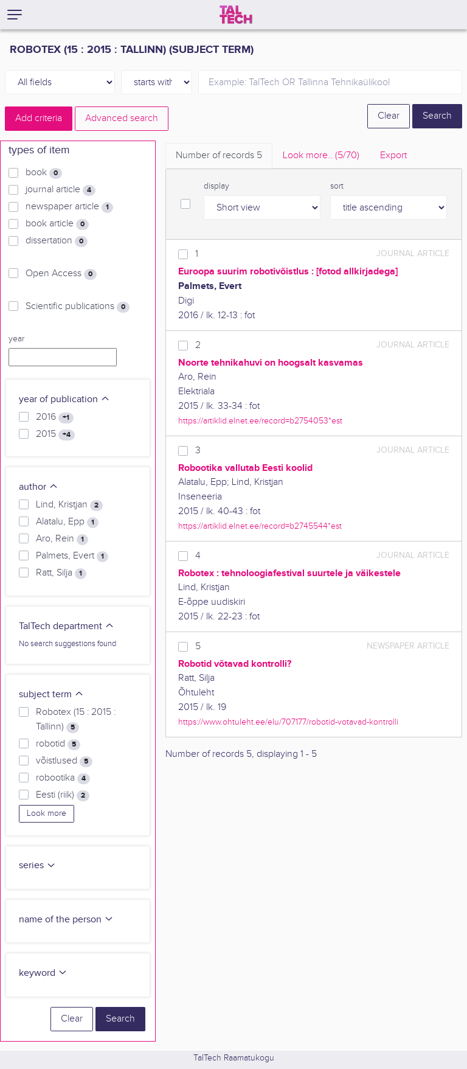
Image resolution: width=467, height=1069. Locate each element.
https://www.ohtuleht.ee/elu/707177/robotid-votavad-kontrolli (288, 722)
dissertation (57, 241)
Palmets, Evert (72, 556)
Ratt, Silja (61, 573)
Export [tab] (393, 155)
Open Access (61, 274)
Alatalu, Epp (67, 522)
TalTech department (66, 626)
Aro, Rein (62, 539)
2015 (55, 434)
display (216, 186)
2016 (55, 417)
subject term (51, 694)
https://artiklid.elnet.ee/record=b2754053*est (260, 421)
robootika (63, 778)
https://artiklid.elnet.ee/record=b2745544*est (260, 526)
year (16, 339)
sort (337, 186)
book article (57, 224)
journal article (60, 190)
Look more (46, 813)
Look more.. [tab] (321, 155)
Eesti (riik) (62, 795)
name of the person (66, 919)
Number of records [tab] (219, 155)
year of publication (64, 399)
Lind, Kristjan (69, 505)
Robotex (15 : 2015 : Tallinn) (76, 719)
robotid (58, 744)
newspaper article (69, 207)
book (44, 173)
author (38, 487)
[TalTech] (236, 14)
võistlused (64, 761)
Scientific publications (78, 307)
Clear (389, 116)
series (37, 865)
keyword (43, 973)
